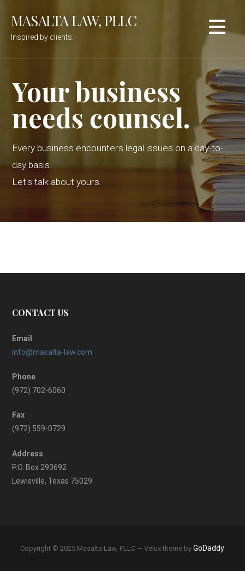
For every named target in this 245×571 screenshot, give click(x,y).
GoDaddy (208, 548)
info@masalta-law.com (52, 352)
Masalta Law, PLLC (73, 20)
